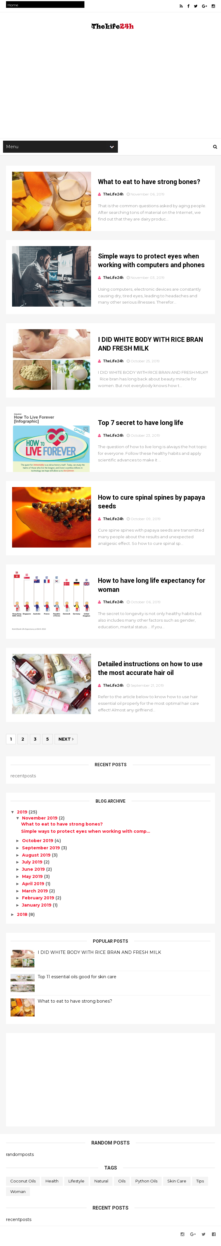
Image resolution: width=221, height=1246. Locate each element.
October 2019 (38, 844)
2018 (23, 918)
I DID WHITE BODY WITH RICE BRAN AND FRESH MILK (99, 956)
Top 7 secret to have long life (136, 425)
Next (66, 743)
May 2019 (33, 880)
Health (52, 1185)
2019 (23, 816)
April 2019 (34, 887)
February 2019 (38, 902)
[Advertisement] (110, 90)
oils (121, 1185)
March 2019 (35, 895)
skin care (176, 1185)
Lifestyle (76, 1185)
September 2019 (41, 851)
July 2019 (33, 866)
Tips (200, 1185)
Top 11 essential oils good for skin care (77, 980)
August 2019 (37, 859)
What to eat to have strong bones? (145, 182)
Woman (18, 1195)
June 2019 (34, 873)
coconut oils (23, 1185)
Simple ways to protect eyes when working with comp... (85, 835)
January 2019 (37, 909)
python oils (146, 1185)
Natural (101, 1185)
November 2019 (40, 822)
